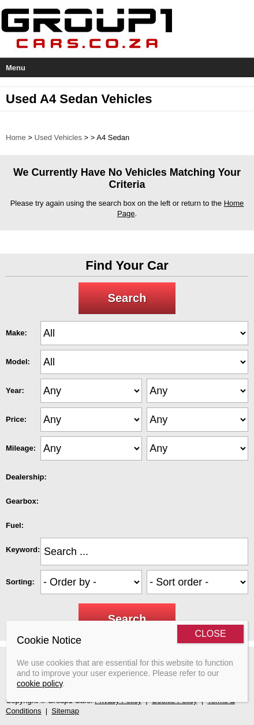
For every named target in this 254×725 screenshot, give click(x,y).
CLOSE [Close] (210, 634)
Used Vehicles (58, 137)
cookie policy (39, 683)
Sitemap (65, 711)
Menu (15, 67)
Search (127, 298)
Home (16, 137)
